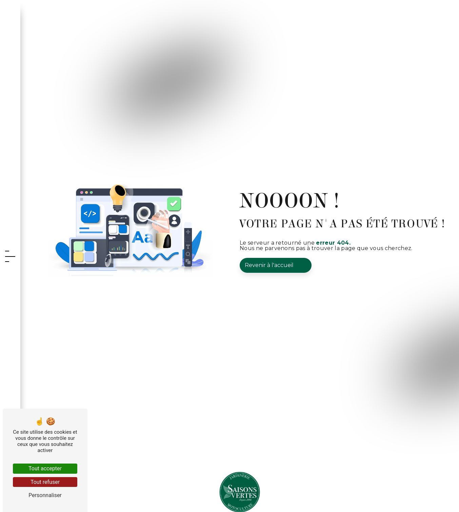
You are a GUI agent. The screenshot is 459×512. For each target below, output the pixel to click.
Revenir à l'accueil (269, 265)
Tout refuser (45, 482)
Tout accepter (45, 468)
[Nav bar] (10, 256)
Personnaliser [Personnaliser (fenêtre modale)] (45, 495)
